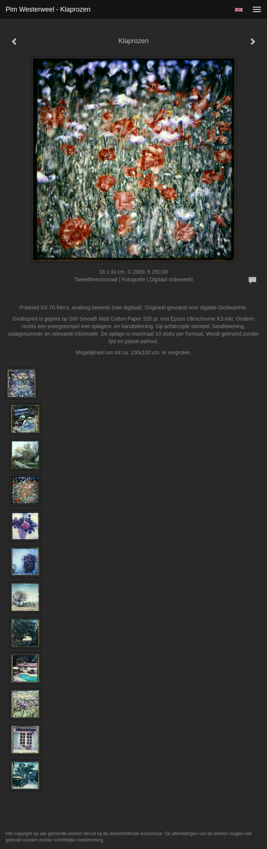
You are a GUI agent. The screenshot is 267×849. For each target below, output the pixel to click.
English (238, 10)
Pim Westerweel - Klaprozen (48, 9)
